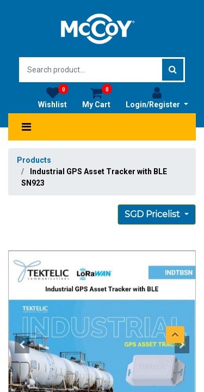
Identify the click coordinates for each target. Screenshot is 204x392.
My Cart (97, 97)
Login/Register (157, 97)
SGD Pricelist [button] (153, 214)
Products (34, 160)
